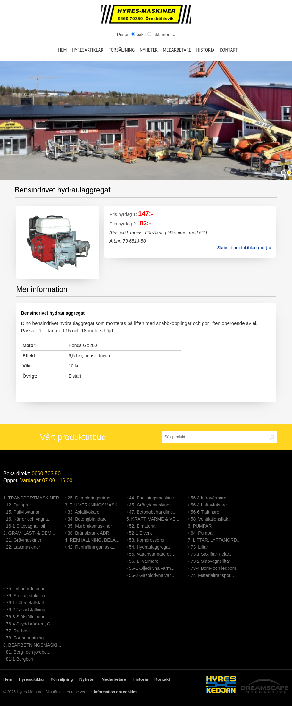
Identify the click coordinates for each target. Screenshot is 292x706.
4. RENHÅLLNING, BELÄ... (92, 540)
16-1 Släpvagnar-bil (25, 526)
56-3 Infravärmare (208, 497)
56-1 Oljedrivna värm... (152, 568)
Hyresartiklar (87, 49)
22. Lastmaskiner (23, 547)
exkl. (138, 34)
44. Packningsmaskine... (153, 497)
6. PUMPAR (200, 526)
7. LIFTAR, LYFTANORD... (214, 540)
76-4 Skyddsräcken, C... (30, 623)
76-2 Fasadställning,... (28, 609)
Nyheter (149, 49)
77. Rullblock (19, 630)
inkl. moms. (161, 34)
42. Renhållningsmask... (91, 547)
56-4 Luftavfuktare (209, 504)
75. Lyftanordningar (25, 588)
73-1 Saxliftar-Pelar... (212, 554)
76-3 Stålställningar (25, 616)
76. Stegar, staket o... (27, 595)
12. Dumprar (18, 504)
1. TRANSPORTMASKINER (31, 497)
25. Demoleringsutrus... (91, 497)
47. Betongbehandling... (153, 511)
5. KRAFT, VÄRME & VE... (152, 519)
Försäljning (121, 49)
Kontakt (229, 49)
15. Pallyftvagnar (22, 511)
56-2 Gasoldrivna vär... (151, 575)
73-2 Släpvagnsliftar (210, 561)
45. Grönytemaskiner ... (152, 504)
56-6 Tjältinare (205, 511)
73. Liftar (199, 547)
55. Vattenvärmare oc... (152, 554)
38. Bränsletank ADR (88, 533)
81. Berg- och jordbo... (28, 652)
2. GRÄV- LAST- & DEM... (29, 533)
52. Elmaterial (143, 526)
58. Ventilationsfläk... (211, 519)
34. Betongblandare (87, 519)
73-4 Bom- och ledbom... (215, 568)
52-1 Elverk (140, 533)
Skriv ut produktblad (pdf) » (244, 247)
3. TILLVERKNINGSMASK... (93, 504)
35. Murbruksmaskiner (90, 526)
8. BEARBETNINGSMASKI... (32, 644)
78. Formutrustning (25, 637)
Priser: (124, 34)
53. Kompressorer (147, 540)
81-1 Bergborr (20, 659)
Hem (62, 49)
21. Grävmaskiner (23, 540)
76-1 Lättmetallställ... (26, 602)
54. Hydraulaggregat (149, 547)
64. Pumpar (202, 533)
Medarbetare (177, 49)
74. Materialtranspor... (212, 575)
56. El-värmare (144, 561)
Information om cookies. (116, 692)
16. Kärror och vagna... (29, 519)
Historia (205, 49)
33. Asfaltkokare (84, 511)
